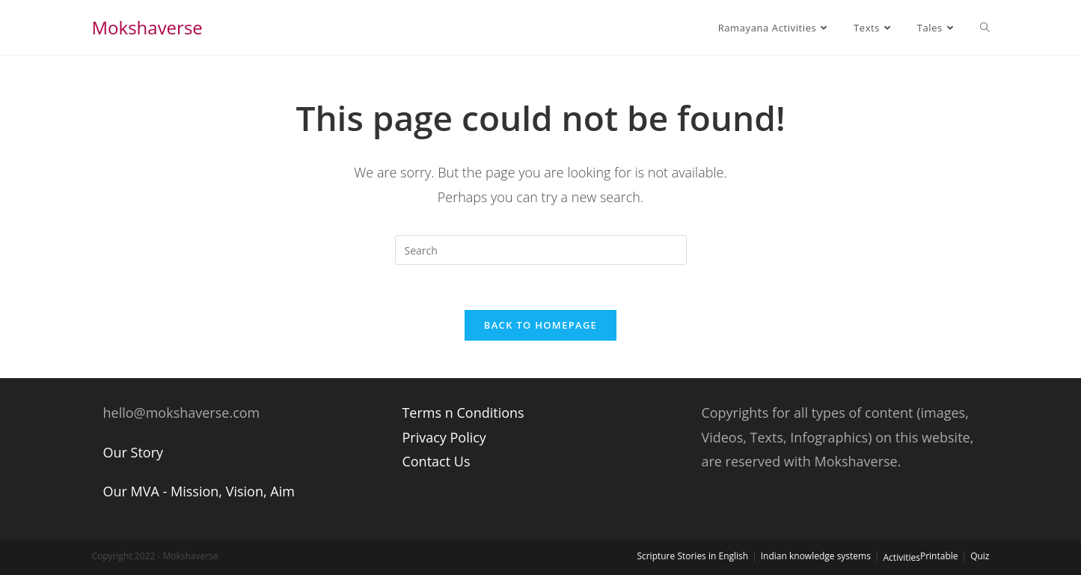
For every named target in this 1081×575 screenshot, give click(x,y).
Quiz (979, 556)
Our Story (133, 452)
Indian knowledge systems (816, 556)
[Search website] (985, 27)
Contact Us (436, 461)
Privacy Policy (444, 437)
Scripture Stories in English (692, 556)
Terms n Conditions (463, 413)
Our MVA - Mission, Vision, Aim (199, 491)
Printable (939, 556)
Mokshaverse (147, 27)
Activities (902, 557)
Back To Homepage (540, 325)
